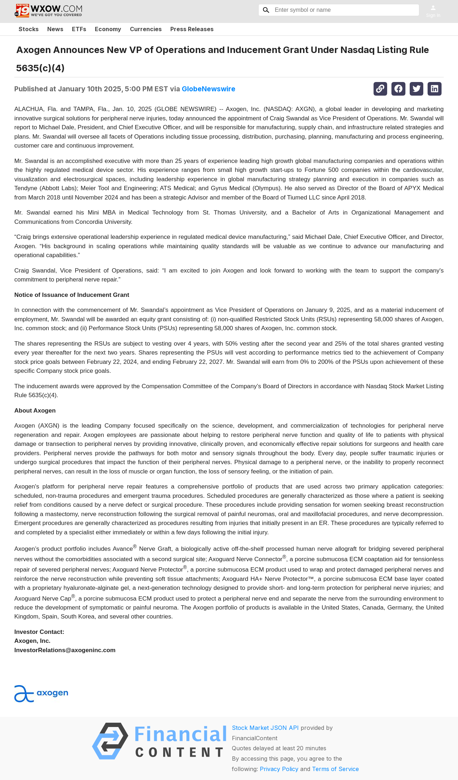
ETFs (79, 29)
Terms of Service (335, 768)
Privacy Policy (279, 768)
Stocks (29, 29)
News (55, 29)
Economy (108, 29)
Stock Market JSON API (265, 727)
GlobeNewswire (208, 89)
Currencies (146, 29)
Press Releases (192, 29)
